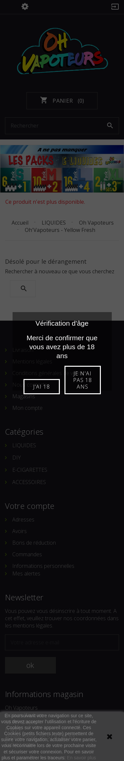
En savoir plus (81, 757)
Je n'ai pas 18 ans (82, 380)
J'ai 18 (41, 386)
